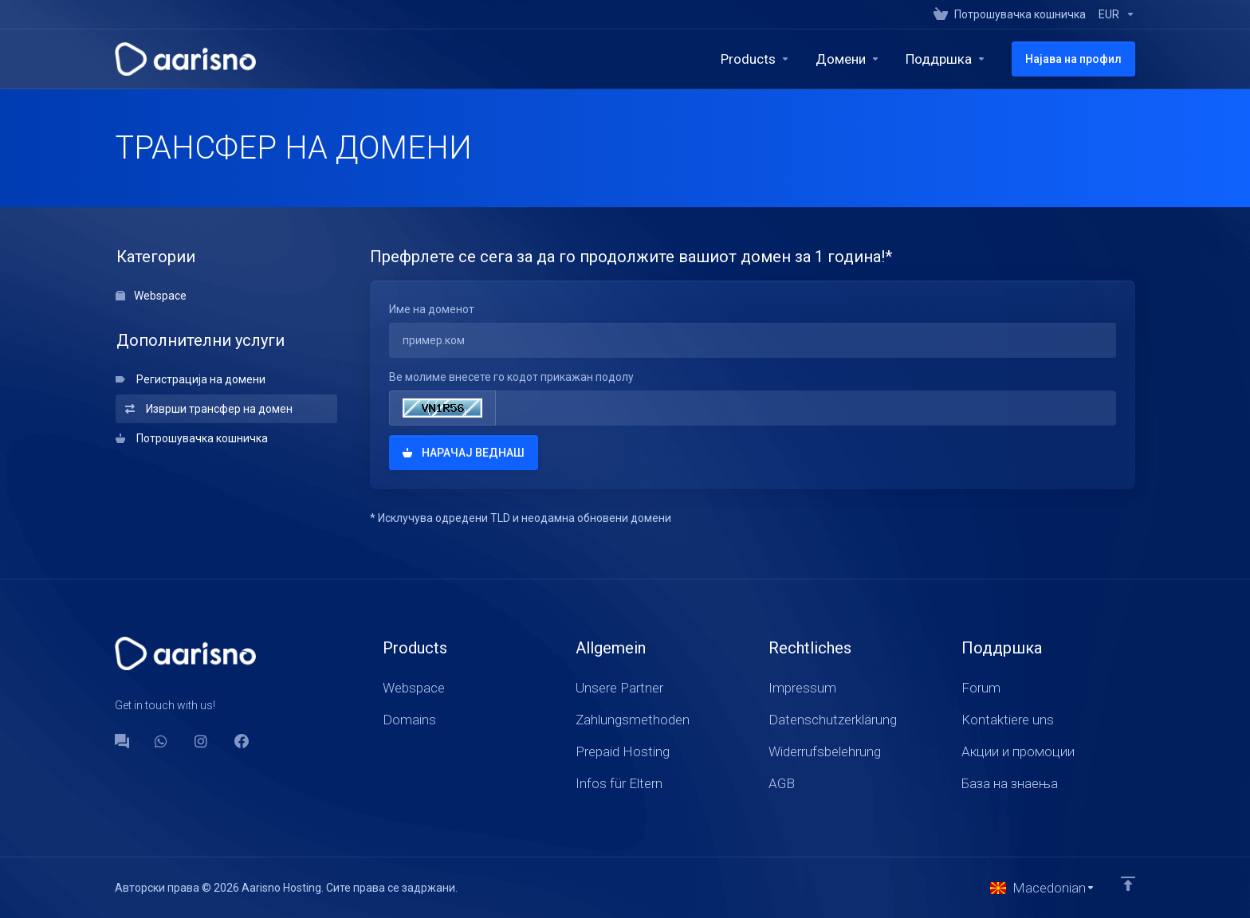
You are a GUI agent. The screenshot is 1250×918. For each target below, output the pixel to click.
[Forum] (122, 741)
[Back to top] (1128, 883)
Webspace (151, 295)
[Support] (946, 58)
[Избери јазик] (1042, 887)
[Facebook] (241, 741)
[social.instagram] (202, 741)
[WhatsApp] (162, 741)
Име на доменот (431, 309)
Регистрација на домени (190, 379)
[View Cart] (1009, 14)
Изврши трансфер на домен (209, 408)
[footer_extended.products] (755, 58)
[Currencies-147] (1113, 14)
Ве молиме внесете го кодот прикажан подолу (511, 377)
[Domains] (848, 58)
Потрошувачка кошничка (192, 438)
